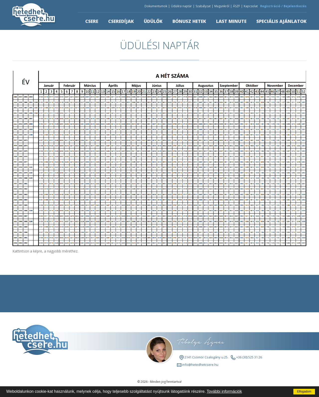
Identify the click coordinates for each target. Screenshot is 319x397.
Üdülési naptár (181, 6)
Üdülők (153, 21)
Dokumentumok (156, 6)
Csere (91, 21)
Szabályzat (203, 6)
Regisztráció (270, 6)
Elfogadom (304, 391)
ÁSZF (236, 6)
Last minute (231, 21)
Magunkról (221, 6)
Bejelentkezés (295, 6)
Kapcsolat (251, 6)
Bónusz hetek (189, 21)
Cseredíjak (121, 21)
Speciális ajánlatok (281, 21)
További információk (224, 391)
